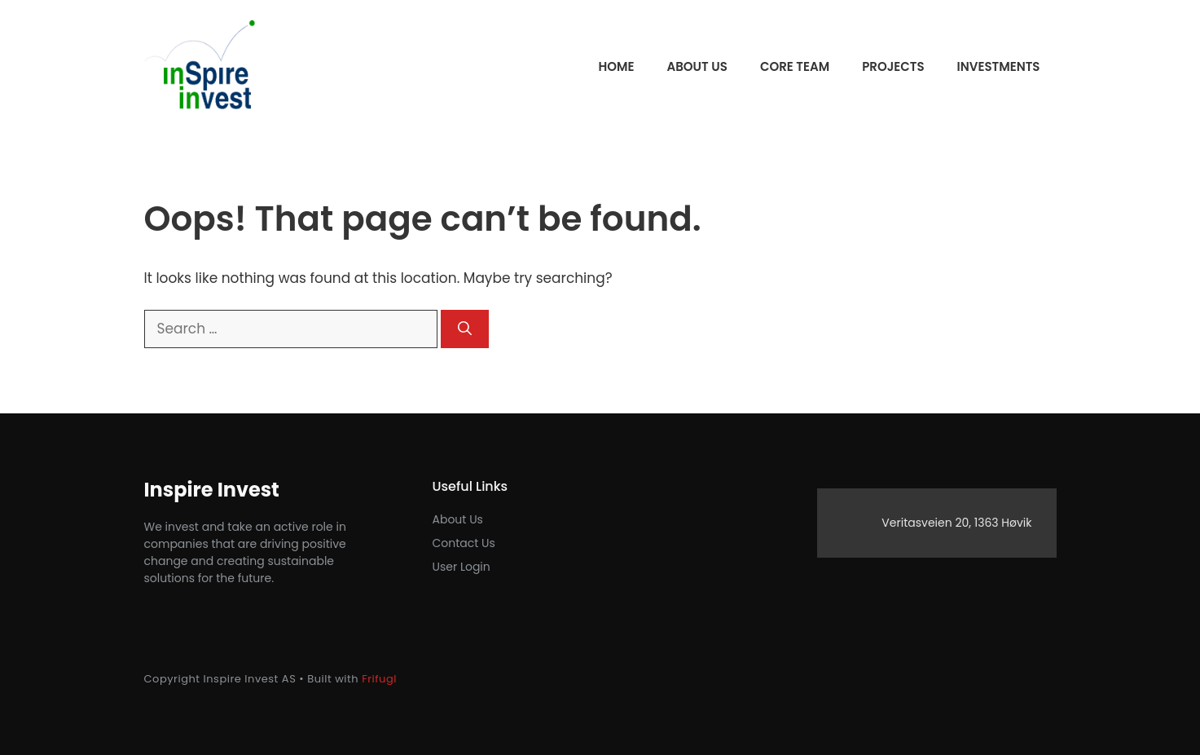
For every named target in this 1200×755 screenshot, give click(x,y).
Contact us (464, 543)
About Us (458, 519)
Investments (998, 66)
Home (616, 66)
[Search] (465, 329)
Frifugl (379, 679)
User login (461, 567)
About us (696, 66)
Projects (893, 66)
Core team (794, 66)
